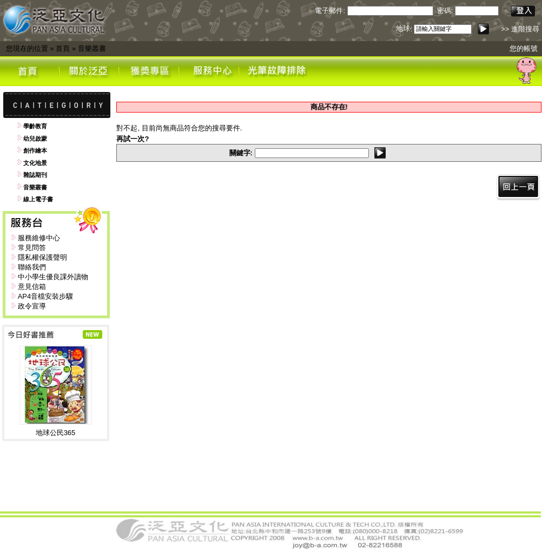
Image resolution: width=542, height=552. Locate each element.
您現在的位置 (27, 48)
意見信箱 (32, 286)
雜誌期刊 (35, 175)
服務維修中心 (39, 238)
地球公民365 (56, 433)
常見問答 (32, 248)
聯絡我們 (32, 267)
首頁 (63, 48)
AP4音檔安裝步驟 (46, 296)
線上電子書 (38, 199)
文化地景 (35, 163)
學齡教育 (35, 126)
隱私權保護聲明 (42, 257)
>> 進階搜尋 (520, 29)
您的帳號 (524, 48)
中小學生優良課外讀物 (53, 277)
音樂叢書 (92, 48)
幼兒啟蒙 (35, 138)
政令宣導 (32, 306)
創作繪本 (35, 150)
